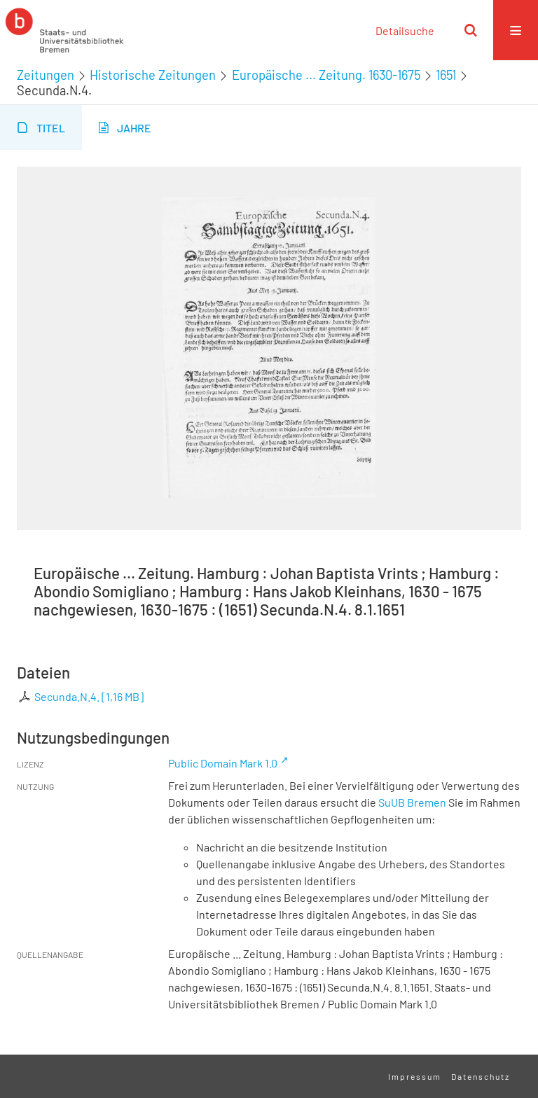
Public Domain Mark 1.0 (222, 763)
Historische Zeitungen (153, 75)
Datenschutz (480, 1076)
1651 (446, 75)
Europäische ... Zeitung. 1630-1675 (326, 75)
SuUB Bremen (412, 802)
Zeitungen (45, 75)
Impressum (414, 1076)
